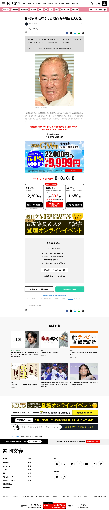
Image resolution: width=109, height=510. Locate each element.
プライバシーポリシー (27, 496)
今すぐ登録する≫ (34, 441)
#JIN (51, 9)
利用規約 (15, 496)
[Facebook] (57, 464)
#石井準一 (33, 9)
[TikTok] (94, 464)
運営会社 (86, 496)
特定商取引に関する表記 (42, 496)
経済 (29, 473)
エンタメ (28, 28)
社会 (29, 469)
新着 (24, 3)
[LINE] (72, 464)
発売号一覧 (75, 3)
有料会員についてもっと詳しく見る (54, 270)
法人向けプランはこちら (69, 289)
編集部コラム (7, 484)
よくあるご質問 (65, 496)
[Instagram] (79, 464)
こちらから (70, 299)
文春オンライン (76, 496)
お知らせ (55, 496)
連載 (44, 3)
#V (46, 9)
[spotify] (57, 477)
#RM (56, 9)
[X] (64, 464)
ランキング (31, 3)
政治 (29, 462)
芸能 (29, 466)
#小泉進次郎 (24, 9)
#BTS (40, 9)
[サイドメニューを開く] (3, 3)
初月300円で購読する (34, 205)
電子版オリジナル (64, 3)
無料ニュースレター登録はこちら (39, 289)
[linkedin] (101, 464)
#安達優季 (15, 9)
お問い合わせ (6, 496)
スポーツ (35, 28)
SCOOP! (38, 3)
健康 (29, 480)
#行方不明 (6, 9)
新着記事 (6, 462)
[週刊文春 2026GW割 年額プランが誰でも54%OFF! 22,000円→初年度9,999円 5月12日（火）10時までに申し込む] (54, 157)
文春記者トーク (52, 3)
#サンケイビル (65, 9)
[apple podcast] (64, 477)
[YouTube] (86, 464)
